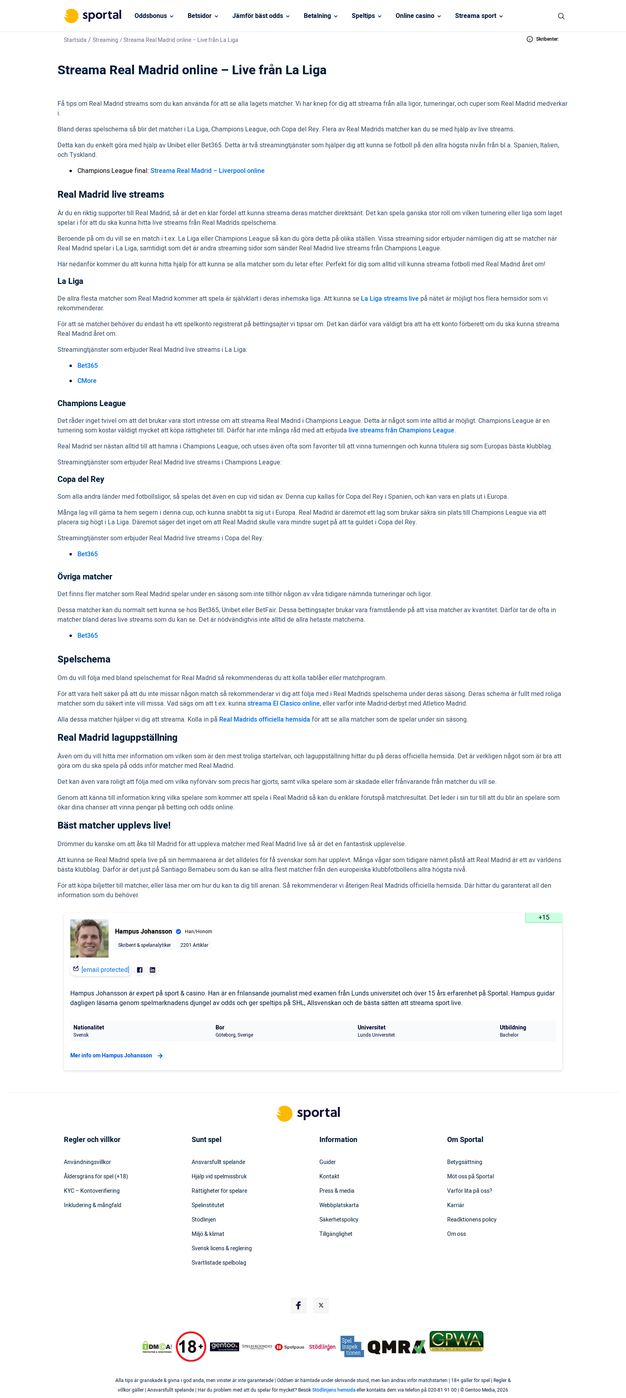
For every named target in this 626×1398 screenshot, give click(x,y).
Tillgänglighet (336, 1234)
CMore (87, 381)
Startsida (75, 40)
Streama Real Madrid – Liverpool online (208, 171)
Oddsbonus (151, 16)
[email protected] (105, 970)
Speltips (363, 16)
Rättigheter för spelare (219, 1191)
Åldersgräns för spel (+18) (96, 1177)
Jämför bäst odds (257, 16)
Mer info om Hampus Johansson (117, 1056)
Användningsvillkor (87, 1162)
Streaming (105, 40)
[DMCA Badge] (157, 1347)
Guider (327, 1162)
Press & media (337, 1191)
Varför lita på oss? (469, 1191)
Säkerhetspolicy (339, 1220)
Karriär (455, 1206)
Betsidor (200, 16)
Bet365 (87, 366)
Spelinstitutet (208, 1206)
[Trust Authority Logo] (225, 1347)
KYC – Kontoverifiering (92, 1191)
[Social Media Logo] (299, 1305)
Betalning (317, 16)
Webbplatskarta (339, 1206)
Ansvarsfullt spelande (218, 1162)
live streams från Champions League (401, 430)
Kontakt (329, 1177)
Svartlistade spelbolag (219, 1263)
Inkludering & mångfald (92, 1206)
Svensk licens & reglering (222, 1249)
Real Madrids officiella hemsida (264, 719)
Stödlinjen (204, 1220)
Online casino (415, 16)
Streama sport (475, 16)
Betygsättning (464, 1162)
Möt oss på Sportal (470, 1177)
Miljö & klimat (208, 1234)
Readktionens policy (472, 1220)
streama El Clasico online (284, 703)
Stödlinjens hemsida (333, 1390)
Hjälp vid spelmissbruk (219, 1177)
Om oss (456, 1234)
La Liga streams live (390, 298)
